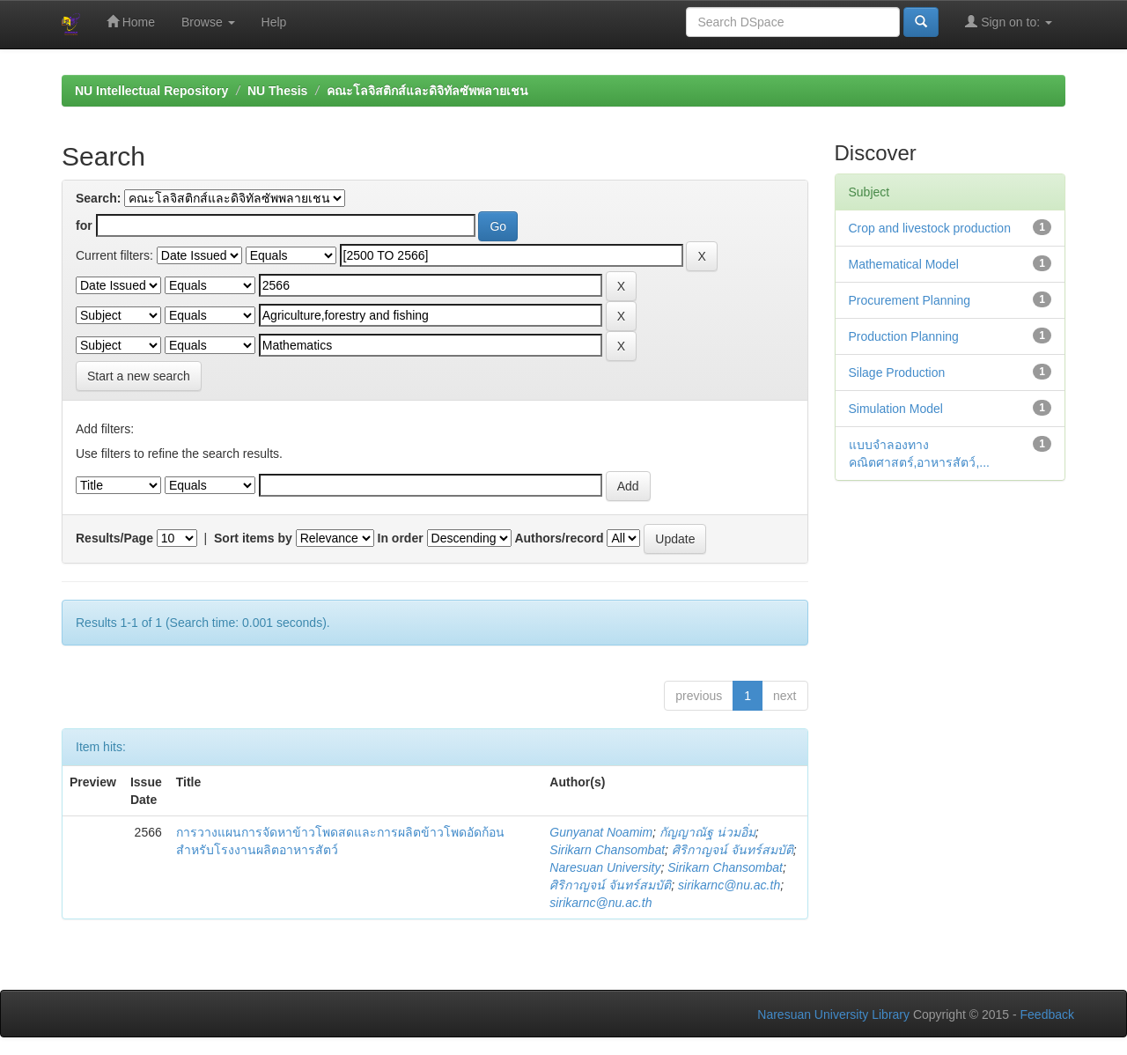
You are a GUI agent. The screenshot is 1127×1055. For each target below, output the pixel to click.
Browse (208, 22)
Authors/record (558, 538)
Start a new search (138, 376)
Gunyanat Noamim (600, 832)
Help (274, 22)
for (84, 225)
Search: (98, 198)
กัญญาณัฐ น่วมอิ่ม (707, 832)
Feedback (1047, 1014)
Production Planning (904, 336)
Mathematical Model (904, 264)
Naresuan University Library (833, 1014)
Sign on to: (1008, 21)
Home (131, 21)
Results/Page (114, 538)
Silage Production (897, 372)
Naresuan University (604, 867)
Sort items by (253, 538)
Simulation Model (896, 409)
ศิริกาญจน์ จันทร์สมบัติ (732, 850)
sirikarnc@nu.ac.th (729, 885)
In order (401, 538)
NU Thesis (277, 91)
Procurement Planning (910, 300)
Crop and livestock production (930, 228)
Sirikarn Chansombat (607, 850)
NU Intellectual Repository (151, 91)
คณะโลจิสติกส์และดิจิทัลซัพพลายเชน (427, 91)
